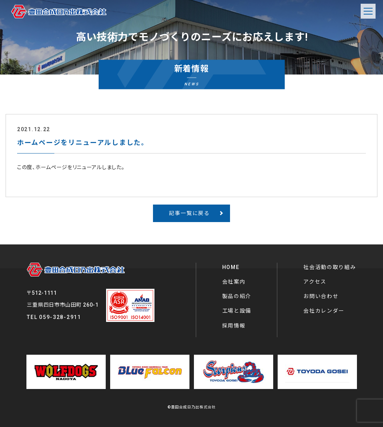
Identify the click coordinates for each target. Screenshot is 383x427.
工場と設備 (237, 311)
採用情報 (234, 326)
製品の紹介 (237, 296)
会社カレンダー (323, 311)
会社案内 (234, 282)
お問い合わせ (320, 296)
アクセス (314, 282)
